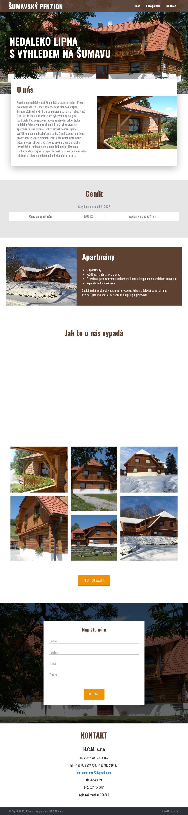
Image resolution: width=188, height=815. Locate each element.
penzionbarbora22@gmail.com (94, 773)
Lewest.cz (174, 811)
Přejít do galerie (94, 580)
